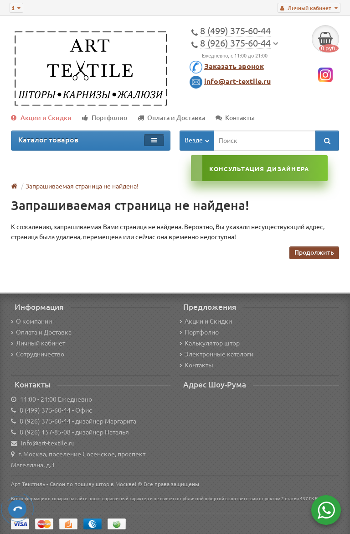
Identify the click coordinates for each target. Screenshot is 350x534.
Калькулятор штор (210, 343)
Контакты (235, 117)
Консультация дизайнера (259, 169)
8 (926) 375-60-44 (45, 421)
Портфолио (104, 117)
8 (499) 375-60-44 (45, 410)
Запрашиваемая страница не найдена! (82, 186)
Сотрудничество (37, 354)
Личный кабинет (38, 343)
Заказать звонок (234, 66)
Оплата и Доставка (171, 117)
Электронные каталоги (216, 354)
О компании (31, 321)
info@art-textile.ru (237, 81)
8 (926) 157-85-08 (45, 432)
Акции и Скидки (41, 117)
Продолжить (314, 252)
